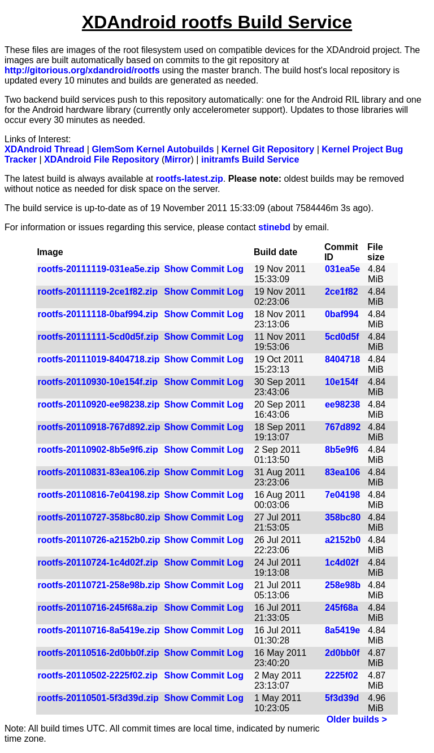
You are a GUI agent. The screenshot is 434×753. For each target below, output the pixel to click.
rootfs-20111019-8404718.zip (98, 359)
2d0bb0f (342, 653)
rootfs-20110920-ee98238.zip (98, 404)
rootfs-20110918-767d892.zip (98, 427)
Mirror (177, 159)
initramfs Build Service (250, 159)
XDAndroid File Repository (101, 159)
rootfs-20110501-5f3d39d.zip (97, 698)
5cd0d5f (342, 337)
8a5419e (342, 630)
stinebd (274, 227)
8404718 (342, 359)
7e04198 (342, 495)
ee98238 (342, 404)
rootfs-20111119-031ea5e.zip (98, 269)
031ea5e (342, 269)
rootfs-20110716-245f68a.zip (97, 607)
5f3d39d (342, 698)
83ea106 (342, 472)
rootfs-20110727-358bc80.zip (98, 517)
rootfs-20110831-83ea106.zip (98, 472)
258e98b (343, 585)
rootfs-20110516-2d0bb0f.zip (98, 653)
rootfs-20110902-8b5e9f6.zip (97, 449)
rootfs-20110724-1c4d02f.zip (97, 562)
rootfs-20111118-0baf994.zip (97, 314)
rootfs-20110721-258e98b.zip (98, 585)
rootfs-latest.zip (189, 178)
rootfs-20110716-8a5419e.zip (98, 630)
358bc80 (343, 517)
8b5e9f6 (342, 449)
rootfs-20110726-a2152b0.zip (98, 540)
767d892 (343, 427)
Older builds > (357, 719)
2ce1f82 (341, 291)
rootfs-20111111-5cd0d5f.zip (97, 337)
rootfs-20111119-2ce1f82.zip (97, 291)
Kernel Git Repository (268, 149)
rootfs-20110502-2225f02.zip (97, 675)
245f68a (341, 607)
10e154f (341, 382)
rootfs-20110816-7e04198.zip (98, 495)
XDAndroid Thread (44, 149)
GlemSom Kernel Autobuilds (153, 149)
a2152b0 (343, 540)
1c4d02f (342, 562)
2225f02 (341, 675)
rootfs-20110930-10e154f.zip (97, 382)
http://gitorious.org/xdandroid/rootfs (82, 70)
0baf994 (342, 314)
